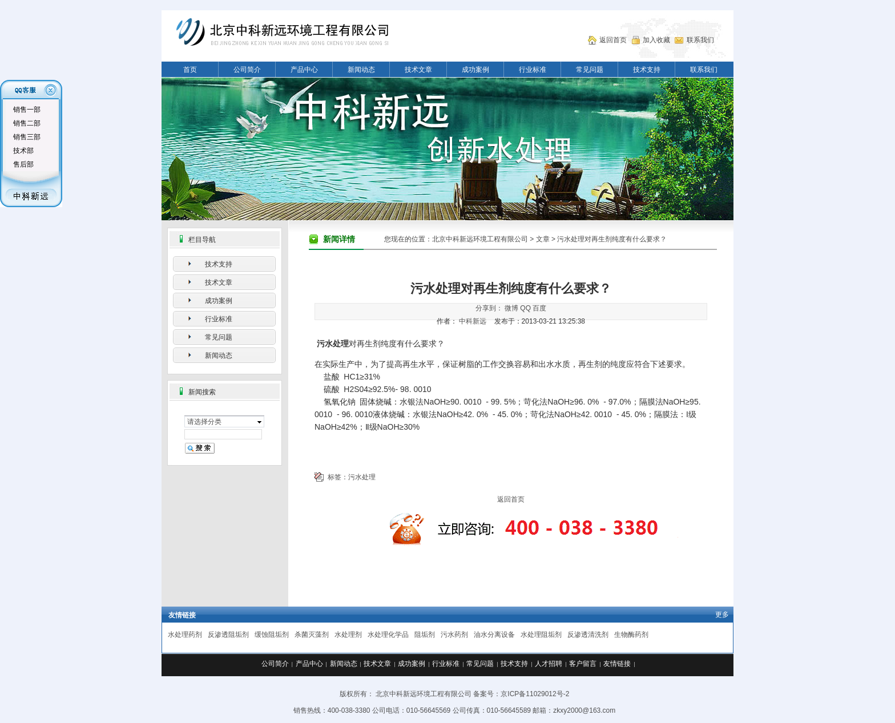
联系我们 (700, 40)
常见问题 (589, 70)
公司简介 (247, 70)
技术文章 (418, 70)
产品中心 (304, 70)
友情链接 (617, 664)
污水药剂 (454, 635)
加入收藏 (656, 40)
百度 (539, 308)
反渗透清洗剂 (587, 635)
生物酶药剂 (631, 635)
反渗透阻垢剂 (228, 635)
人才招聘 (548, 664)
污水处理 (362, 477)
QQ (525, 308)
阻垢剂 (424, 635)
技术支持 (646, 70)
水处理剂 (348, 635)
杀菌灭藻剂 (312, 635)
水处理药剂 (185, 635)
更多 (722, 615)
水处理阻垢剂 (541, 635)
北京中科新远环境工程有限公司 (480, 239)
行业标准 (532, 70)
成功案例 (475, 70)
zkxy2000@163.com (584, 710)
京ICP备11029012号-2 (535, 694)
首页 (190, 70)
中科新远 (473, 321)
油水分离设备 (494, 635)
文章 (543, 239)
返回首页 (613, 40)
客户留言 (582, 664)
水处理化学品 (388, 635)
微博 (511, 308)
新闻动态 (361, 70)
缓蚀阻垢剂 (272, 635)
